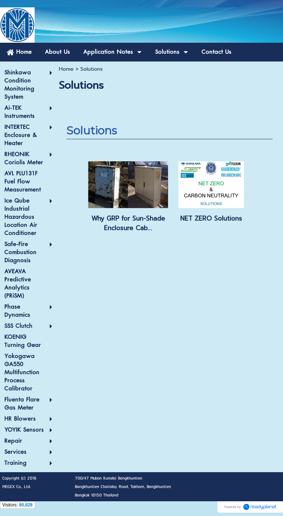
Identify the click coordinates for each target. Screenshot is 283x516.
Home (66, 69)
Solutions (91, 130)
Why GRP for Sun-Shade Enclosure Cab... (128, 223)
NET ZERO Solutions (211, 218)
